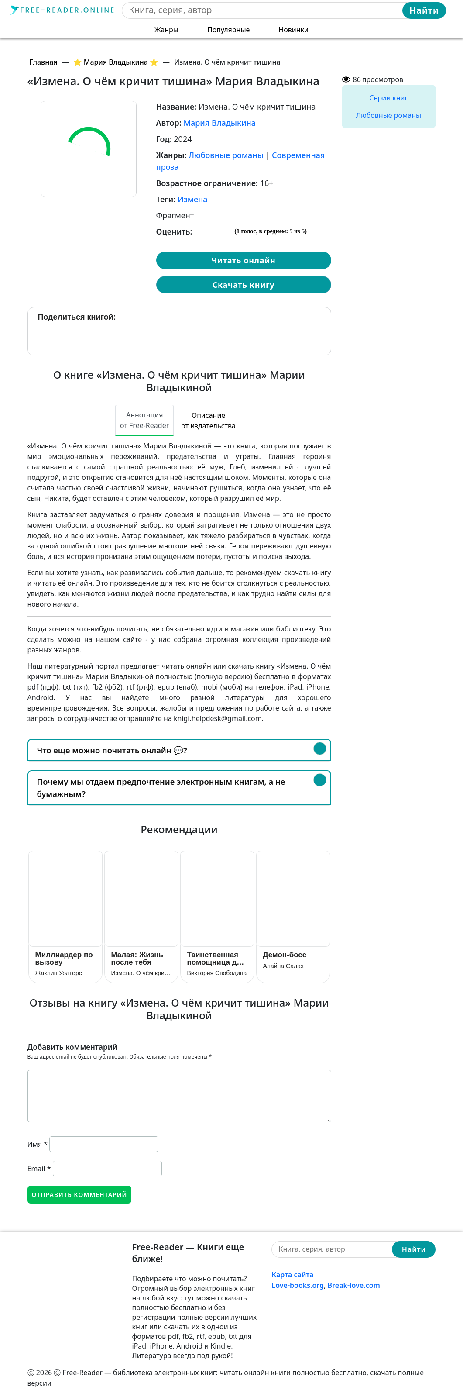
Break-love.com (354, 1285)
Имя (37, 1144)
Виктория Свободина (217, 972)
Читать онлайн (243, 260)
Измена (193, 199)
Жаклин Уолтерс (58, 972)
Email (39, 1168)
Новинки (293, 29)
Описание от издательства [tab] (208, 420)
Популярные (228, 29)
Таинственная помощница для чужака (216, 958)
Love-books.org (297, 1285)
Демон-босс (285, 955)
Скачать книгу (243, 284)
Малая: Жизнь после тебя (137, 958)
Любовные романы (226, 155)
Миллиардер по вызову (64, 958)
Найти (424, 10)
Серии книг (388, 98)
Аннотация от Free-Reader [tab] (144, 420)
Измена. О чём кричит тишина (141, 972)
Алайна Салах (283, 965)
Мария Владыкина (219, 122)
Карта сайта (292, 1275)
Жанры (166, 29)
